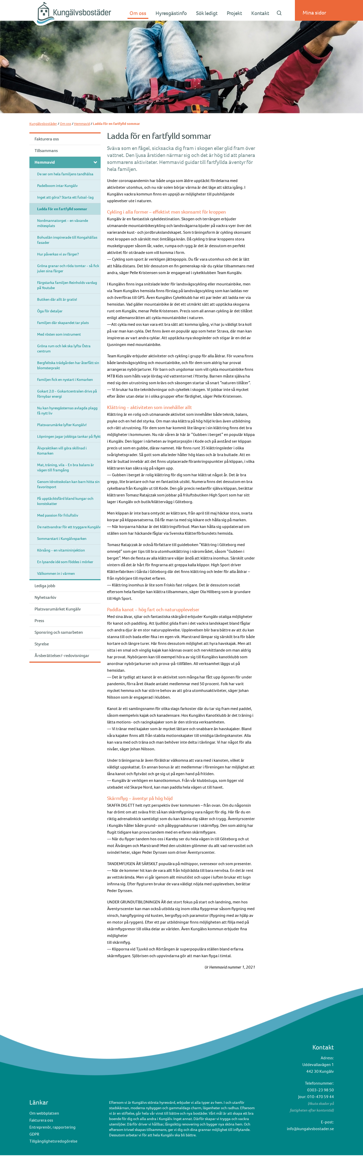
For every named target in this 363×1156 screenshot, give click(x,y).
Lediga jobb (45, 586)
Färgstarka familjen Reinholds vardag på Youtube (67, 285)
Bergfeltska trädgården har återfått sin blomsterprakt (68, 365)
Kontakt (260, 13)
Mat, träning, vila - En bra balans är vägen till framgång (65, 467)
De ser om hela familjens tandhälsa (65, 174)
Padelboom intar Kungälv (57, 185)
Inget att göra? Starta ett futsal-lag (65, 197)
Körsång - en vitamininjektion (61, 550)
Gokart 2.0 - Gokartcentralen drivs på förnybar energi (67, 394)
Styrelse (42, 644)
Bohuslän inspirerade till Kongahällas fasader (67, 240)
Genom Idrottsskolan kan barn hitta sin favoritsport (68, 484)
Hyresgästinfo (171, 13)
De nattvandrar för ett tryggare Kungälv (69, 527)
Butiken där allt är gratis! (57, 299)
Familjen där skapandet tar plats (63, 322)
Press (39, 621)
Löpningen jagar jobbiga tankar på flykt (69, 436)
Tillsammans (46, 151)
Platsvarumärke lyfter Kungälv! (61, 424)
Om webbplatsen (44, 1113)
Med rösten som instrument (59, 334)
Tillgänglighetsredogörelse (53, 1141)
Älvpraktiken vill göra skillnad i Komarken (62, 450)
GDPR (34, 1134)
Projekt (234, 13)
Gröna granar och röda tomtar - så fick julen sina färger (68, 268)
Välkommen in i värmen (56, 573)
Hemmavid (82, 123)
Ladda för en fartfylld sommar (62, 208)
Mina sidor (314, 12)
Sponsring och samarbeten (59, 632)
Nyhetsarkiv (45, 597)
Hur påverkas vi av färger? (58, 254)
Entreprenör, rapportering (52, 1127)
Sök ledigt (206, 13)
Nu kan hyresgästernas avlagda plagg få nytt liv (67, 410)
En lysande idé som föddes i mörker (65, 561)
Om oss (138, 13)
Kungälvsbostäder (43, 123)
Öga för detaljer (49, 311)
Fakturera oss (47, 139)
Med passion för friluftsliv (57, 515)
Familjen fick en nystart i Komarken (65, 379)
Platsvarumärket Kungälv (58, 609)
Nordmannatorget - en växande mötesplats (62, 223)
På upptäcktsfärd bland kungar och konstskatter (65, 501)
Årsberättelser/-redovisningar (62, 656)
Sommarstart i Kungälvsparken (61, 538)
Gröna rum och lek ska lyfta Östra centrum (64, 348)
